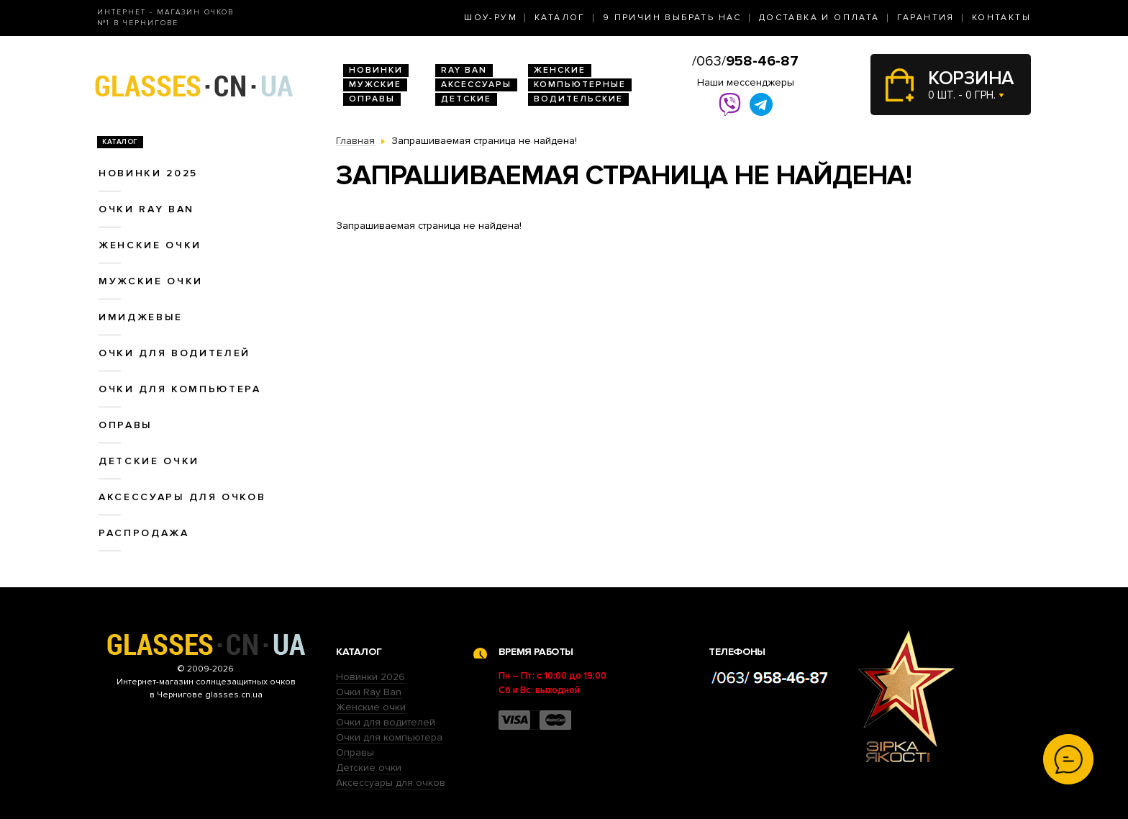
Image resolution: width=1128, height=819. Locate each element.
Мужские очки (151, 281)
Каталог (560, 17)
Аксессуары (476, 84)
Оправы (372, 99)
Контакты (1001, 17)
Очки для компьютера (180, 389)
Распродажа (144, 533)
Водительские (578, 99)
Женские (560, 70)
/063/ (745, 61)
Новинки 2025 (148, 173)
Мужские (375, 84)
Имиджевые (141, 317)
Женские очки (150, 245)
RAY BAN (464, 70)
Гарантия (926, 17)
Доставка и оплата (819, 17)
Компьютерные (580, 84)
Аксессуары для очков (182, 497)
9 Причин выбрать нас (672, 17)
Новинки (376, 70)
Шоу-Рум (490, 17)
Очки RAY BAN (146, 209)
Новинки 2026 (370, 677)
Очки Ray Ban (368, 692)
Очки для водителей (174, 353)
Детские (466, 99)
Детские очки (149, 461)
